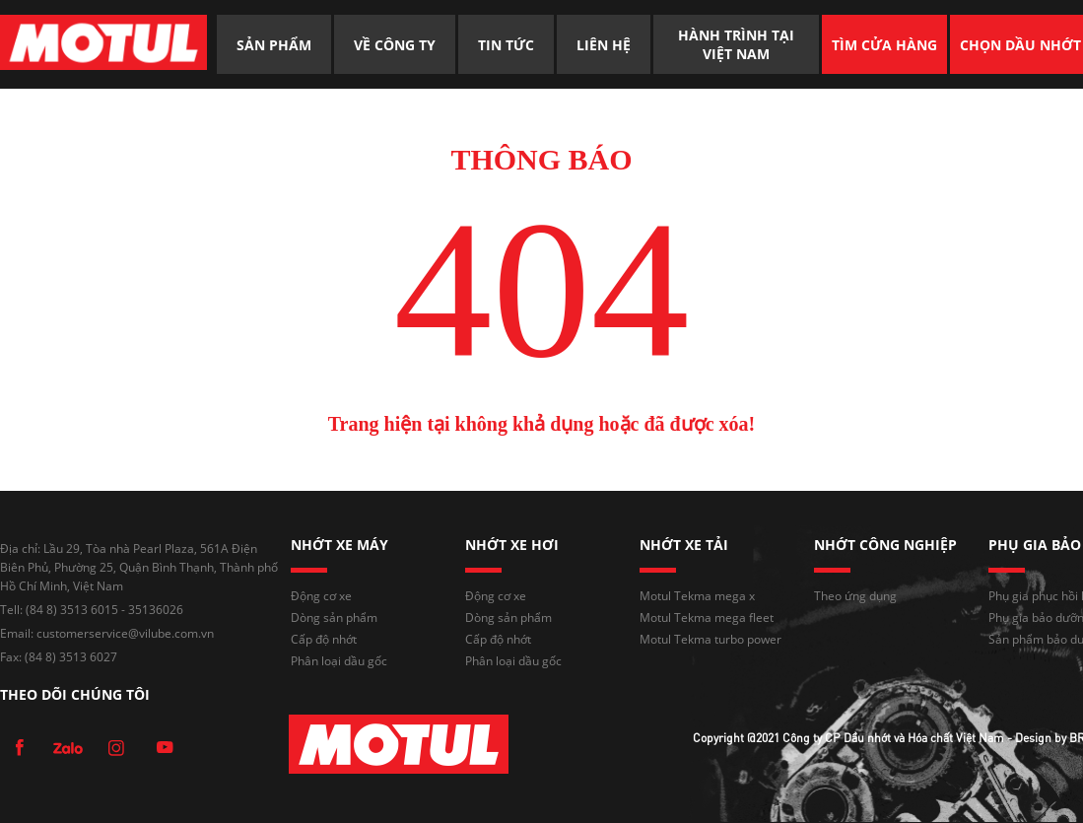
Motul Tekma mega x (697, 595)
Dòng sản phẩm (334, 617)
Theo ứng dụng (855, 595)
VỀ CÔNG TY (395, 44)
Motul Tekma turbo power (710, 639)
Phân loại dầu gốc (339, 660)
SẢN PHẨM (274, 44)
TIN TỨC (506, 44)
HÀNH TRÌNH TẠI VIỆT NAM (738, 44)
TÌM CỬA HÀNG (884, 44)
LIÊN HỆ (603, 44)
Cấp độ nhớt (324, 639)
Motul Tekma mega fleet (707, 617)
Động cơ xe (321, 595)
